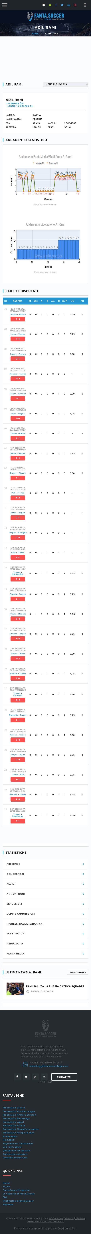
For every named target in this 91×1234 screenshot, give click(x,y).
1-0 (18, 418)
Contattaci (64, 1077)
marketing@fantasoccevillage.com (48, 1066)
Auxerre (13, 673)
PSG (13, 492)
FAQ (5, 1197)
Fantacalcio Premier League (19, 1111)
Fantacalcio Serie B (14, 1125)
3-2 (18, 458)
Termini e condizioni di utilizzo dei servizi (56, 1220)
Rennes (22, 393)
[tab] (48, 314)
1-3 (18, 779)
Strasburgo (17, 816)
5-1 (18, 557)
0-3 (18, 319)
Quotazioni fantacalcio (16, 1150)
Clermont (18, 695)
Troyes (13, 314)
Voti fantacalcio (12, 1147)
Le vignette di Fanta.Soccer (19, 1193)
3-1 (18, 358)
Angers (22, 354)
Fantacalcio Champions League (21, 1129)
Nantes (13, 734)
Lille (13, 552)
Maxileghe (8, 1139)
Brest (13, 512)
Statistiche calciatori (15, 1154)
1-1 (17, 398)
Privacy (69, 1218)
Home (35, 33)
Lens (13, 413)
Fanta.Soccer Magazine (16, 1190)
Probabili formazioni (15, 1157)
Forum (6, 1186)
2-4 (18, 378)
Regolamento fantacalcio (18, 1143)
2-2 (18, 438)
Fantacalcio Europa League (18, 1132)
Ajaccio (22, 473)
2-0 (18, 638)
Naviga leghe (10, 1136)
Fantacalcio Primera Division (19, 1114)
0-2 (18, 537)
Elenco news (78, 972)
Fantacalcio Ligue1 (13, 1122)
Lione (13, 334)
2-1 (18, 517)
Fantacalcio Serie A (14, 1107)
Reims (22, 433)
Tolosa (22, 314)
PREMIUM (8, 1204)
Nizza (13, 453)
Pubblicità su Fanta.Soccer (18, 1200)
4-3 (18, 497)
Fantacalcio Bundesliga (16, 1118)
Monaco (13, 373)
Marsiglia (22, 532)
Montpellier (18, 574)
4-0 (18, 799)
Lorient (13, 633)
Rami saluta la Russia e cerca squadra (55, 986)
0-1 (18, 579)
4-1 (18, 339)
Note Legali (56, 1218)
